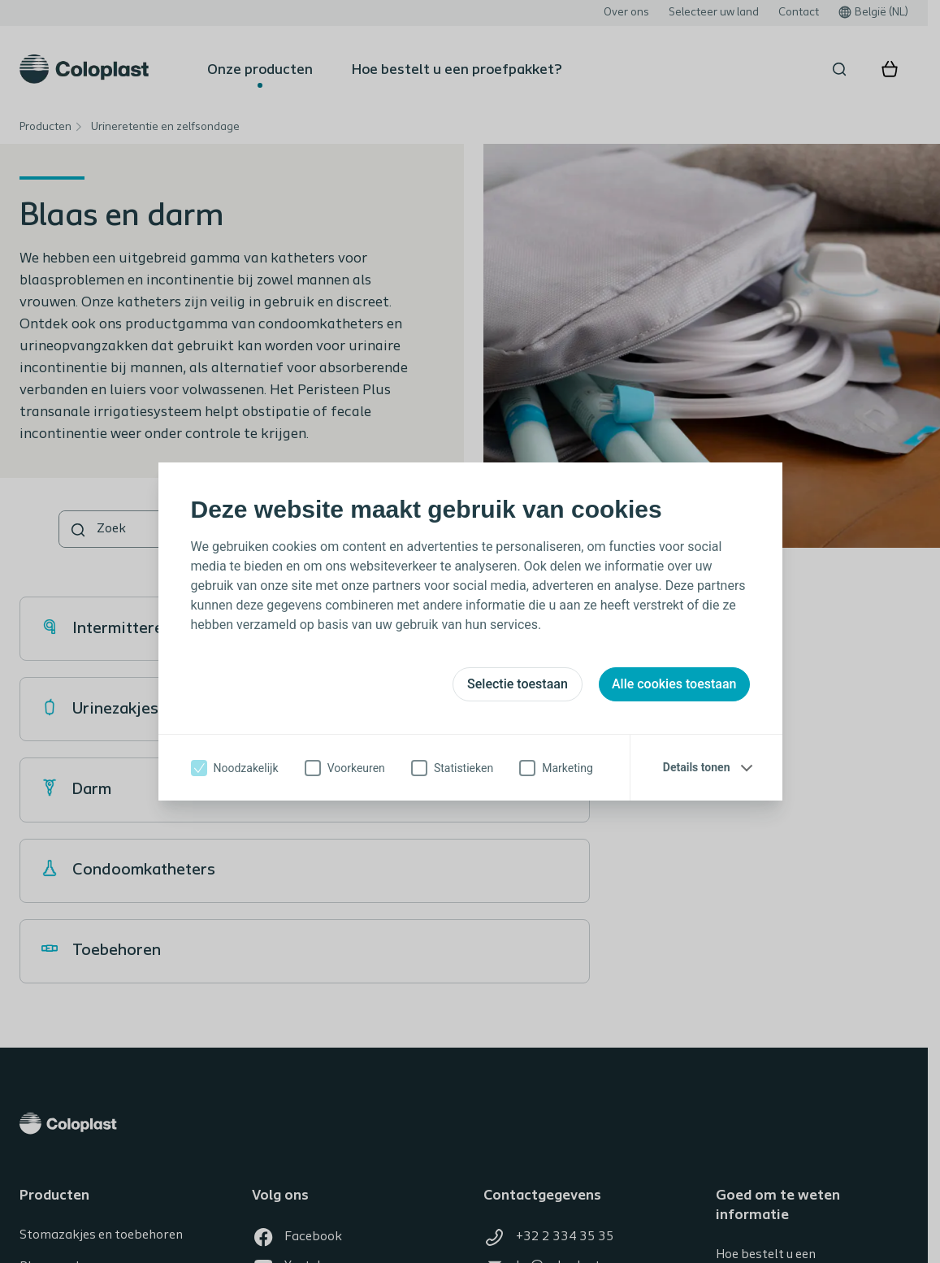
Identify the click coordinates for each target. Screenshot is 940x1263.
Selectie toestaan (517, 684)
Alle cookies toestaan (674, 684)
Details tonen (696, 767)
